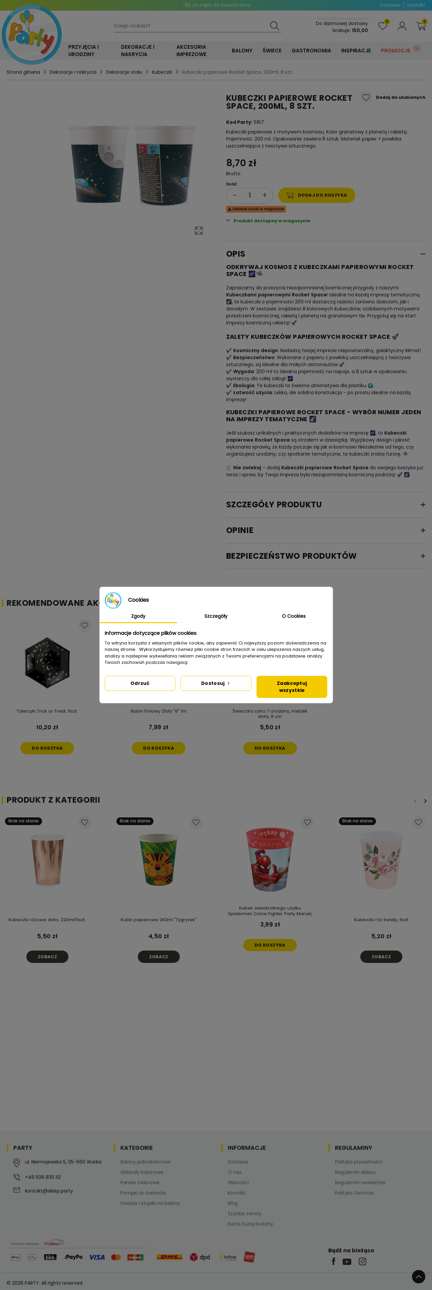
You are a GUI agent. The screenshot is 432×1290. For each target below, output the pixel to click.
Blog (233, 1203)
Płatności (238, 1182)
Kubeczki (162, 72)
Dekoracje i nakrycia (73, 72)
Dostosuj (216, 683)
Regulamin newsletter (360, 1182)
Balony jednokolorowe (145, 1161)
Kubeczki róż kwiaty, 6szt (381, 920)
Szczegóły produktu (274, 504)
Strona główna (23, 72)
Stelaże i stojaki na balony (150, 1203)
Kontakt (416, 5)
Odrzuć (140, 683)
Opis (236, 253)
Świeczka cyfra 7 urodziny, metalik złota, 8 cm (270, 714)
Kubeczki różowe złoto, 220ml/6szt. (47, 920)
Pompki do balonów (143, 1193)
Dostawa (390, 5)
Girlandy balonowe (141, 1172)
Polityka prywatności (358, 1161)
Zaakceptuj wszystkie (292, 687)
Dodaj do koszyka (316, 195)
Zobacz (47, 957)
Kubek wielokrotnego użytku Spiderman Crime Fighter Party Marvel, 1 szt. (270, 914)
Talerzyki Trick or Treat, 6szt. (47, 711)
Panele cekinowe (139, 1182)
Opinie (240, 530)
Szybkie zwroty (245, 1213)
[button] (421, 26)
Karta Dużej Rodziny (250, 1224)
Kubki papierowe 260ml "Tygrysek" (159, 920)
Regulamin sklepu (355, 1172)
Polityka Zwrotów (354, 1193)
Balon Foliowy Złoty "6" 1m (158, 711)
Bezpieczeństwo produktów (291, 555)
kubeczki (251, 301)
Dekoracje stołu (124, 72)
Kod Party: (239, 122)
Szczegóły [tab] (216, 616)
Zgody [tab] (138, 616)
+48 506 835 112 (43, 1177)
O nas (235, 1172)
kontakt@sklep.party (49, 1191)
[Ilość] (250, 195)
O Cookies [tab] (294, 616)
